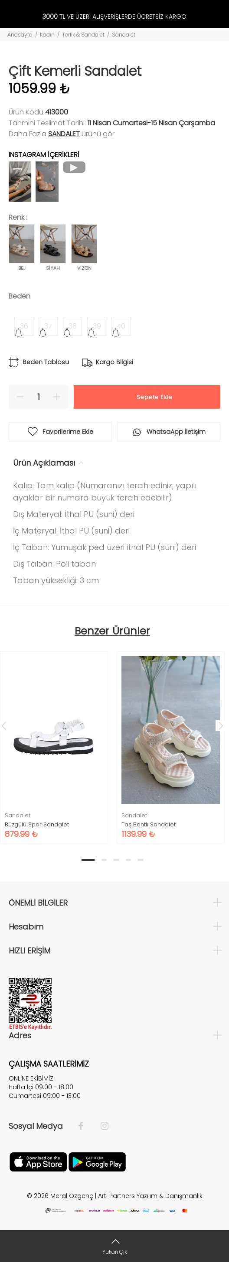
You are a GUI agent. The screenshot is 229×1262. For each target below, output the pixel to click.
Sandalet (123, 34)
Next (221, 725)
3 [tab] (116, 860)
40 (121, 326)
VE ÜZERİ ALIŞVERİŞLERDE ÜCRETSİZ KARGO (114, 16)
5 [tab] (140, 860)
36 (24, 326)
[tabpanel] (170, 741)
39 (97, 326)
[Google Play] (97, 1161)
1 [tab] (88, 860)
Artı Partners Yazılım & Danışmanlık (150, 1196)
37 (48, 326)
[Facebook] (85, 1126)
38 (73, 326)
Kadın (47, 34)
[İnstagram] (100, 1126)
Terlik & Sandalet (83, 34)
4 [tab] (128, 860)
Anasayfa (20, 34)
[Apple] (38, 1161)
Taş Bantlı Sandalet (148, 824)
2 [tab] (104, 860)
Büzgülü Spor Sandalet (37, 824)
